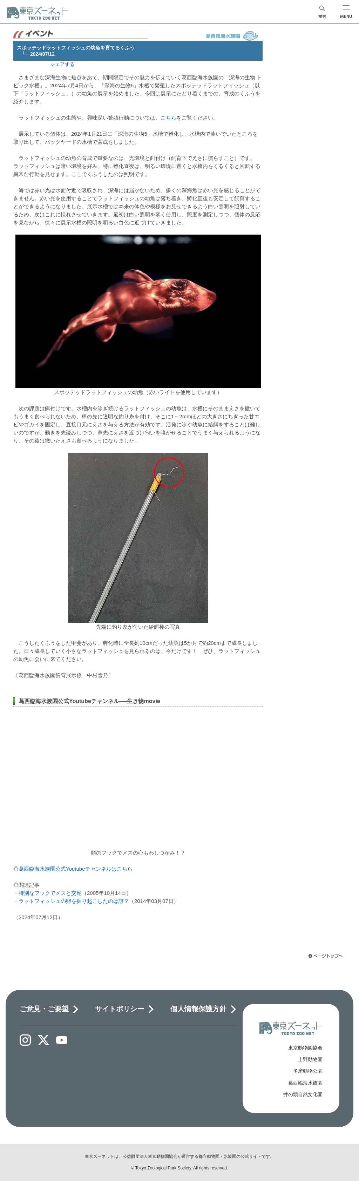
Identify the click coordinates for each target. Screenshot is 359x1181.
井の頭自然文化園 (303, 1094)
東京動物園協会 (305, 1048)
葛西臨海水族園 (305, 1083)
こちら (168, 118)
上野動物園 (310, 1059)
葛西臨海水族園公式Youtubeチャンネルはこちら (76, 869)
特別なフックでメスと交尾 (50, 893)
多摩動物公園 (308, 1071)
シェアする (62, 64)
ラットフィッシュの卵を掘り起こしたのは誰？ (74, 901)
